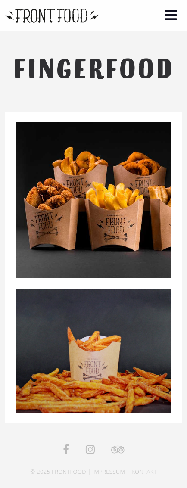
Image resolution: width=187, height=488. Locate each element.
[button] (171, 16)
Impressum (109, 472)
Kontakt (144, 472)
